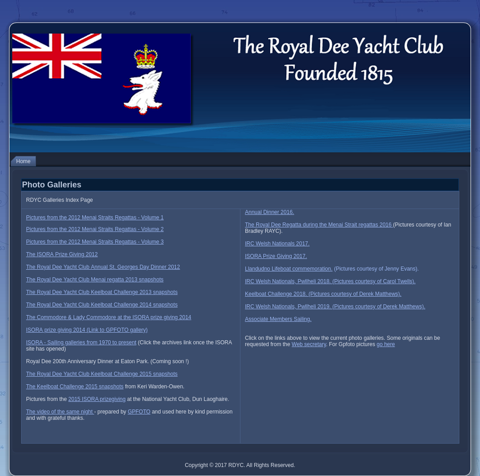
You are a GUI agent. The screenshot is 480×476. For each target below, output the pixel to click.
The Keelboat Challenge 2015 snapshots (75, 386)
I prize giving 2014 (87, 330)
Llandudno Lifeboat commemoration (288, 269)
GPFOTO (139, 412)
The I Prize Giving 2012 (62, 254)
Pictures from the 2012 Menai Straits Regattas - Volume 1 (95, 217)
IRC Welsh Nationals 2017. (277, 243)
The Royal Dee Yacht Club (103, 267)
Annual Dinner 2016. (269, 212)
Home (23, 161)
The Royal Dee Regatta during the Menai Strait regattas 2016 (319, 225)
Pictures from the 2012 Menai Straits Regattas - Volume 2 (95, 229)
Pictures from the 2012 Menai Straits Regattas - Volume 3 (95, 242)
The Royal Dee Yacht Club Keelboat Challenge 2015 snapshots (102, 374)
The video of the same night (60, 412)
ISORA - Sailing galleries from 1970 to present (81, 342)
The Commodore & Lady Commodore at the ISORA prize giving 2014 (108, 317)
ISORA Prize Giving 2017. (276, 256)
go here (386, 344)
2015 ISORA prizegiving (96, 399)
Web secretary (309, 344)
